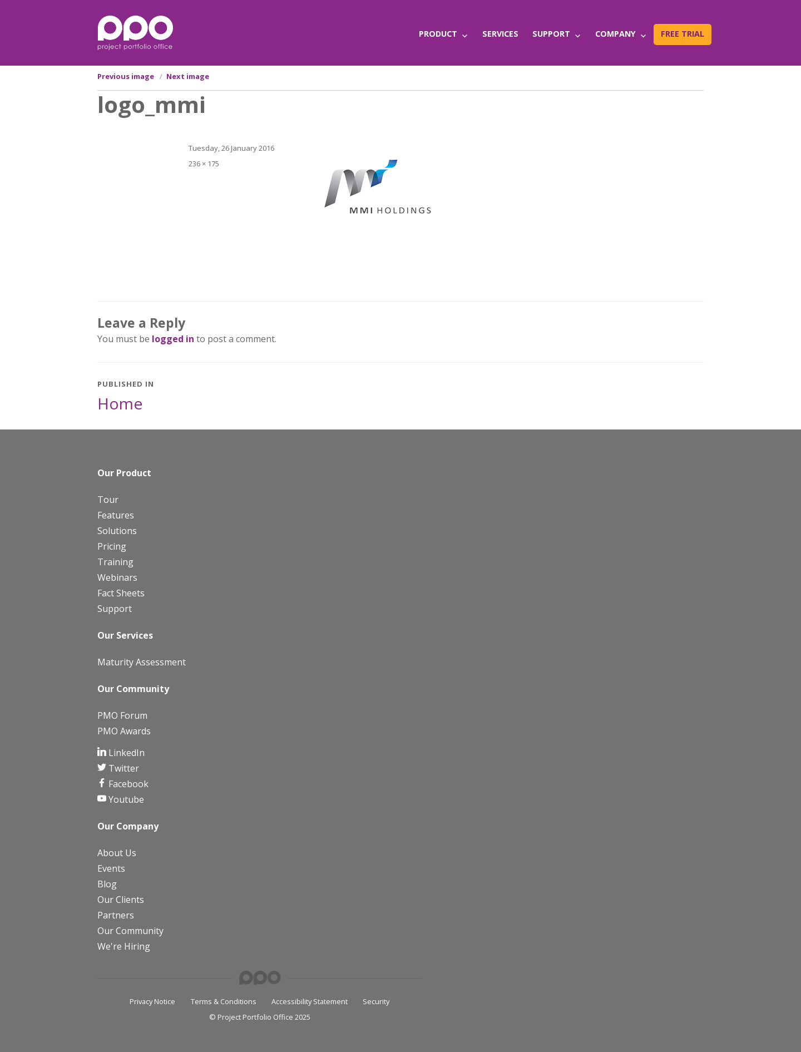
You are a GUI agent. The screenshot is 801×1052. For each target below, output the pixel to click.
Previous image (125, 76)
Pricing (111, 546)
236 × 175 (204, 164)
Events (111, 868)
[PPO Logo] (135, 32)
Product (438, 33)
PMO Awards (124, 731)
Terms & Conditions (223, 1001)
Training (115, 562)
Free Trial (682, 33)
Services (500, 33)
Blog (107, 884)
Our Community (130, 931)
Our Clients (120, 899)
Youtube (125, 799)
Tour (107, 499)
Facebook (127, 784)
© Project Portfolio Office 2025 (259, 1017)
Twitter (122, 768)
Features (115, 515)
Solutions (117, 531)
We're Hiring (123, 946)
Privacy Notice (152, 1001)
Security (376, 1001)
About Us (116, 853)
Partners (115, 915)
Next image (187, 76)
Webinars (117, 577)
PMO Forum (122, 715)
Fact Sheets (121, 593)
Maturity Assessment (141, 662)
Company (615, 33)
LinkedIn (125, 753)
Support (551, 33)
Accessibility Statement (309, 1001)
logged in (173, 339)
